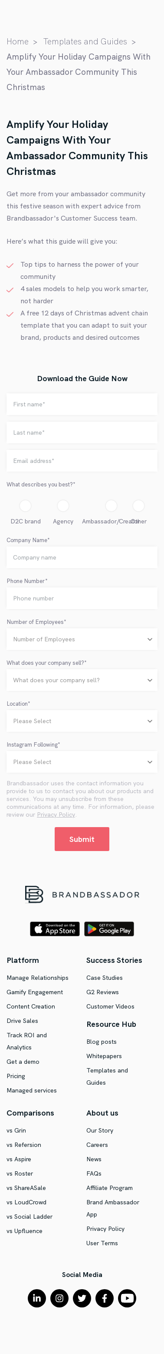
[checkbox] (82, 513)
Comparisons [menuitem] (30, 1113)
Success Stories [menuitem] (114, 960)
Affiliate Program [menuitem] (109, 1188)
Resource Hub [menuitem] (111, 1024)
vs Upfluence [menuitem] (25, 1231)
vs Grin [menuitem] (16, 1130)
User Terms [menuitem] (102, 1243)
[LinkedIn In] (37, 1298)
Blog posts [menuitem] (101, 1042)
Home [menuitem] (18, 41)
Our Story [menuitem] (99, 1130)
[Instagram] (59, 1298)
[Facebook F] (104, 1298)
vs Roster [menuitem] (20, 1173)
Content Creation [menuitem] (31, 1006)
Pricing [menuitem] (16, 1076)
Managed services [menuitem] (32, 1090)
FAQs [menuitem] (94, 1173)
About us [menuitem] (102, 1113)
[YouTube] (127, 1298)
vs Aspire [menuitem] (19, 1159)
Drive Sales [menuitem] (22, 1021)
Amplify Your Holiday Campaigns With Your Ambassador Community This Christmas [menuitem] (79, 72)
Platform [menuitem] (23, 960)
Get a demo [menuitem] (23, 1062)
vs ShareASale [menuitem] (26, 1188)
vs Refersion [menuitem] (24, 1145)
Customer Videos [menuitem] (110, 1006)
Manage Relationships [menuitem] (38, 978)
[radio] (25, 513)
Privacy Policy (56, 814)
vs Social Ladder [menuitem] (29, 1216)
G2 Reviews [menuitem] (102, 992)
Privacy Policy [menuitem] (105, 1229)
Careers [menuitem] (97, 1145)
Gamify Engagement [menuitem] (35, 992)
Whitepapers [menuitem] (104, 1056)
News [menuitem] (94, 1159)
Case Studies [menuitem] (104, 978)
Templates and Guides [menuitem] (85, 41)
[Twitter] (82, 1298)
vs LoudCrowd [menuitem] (26, 1202)
